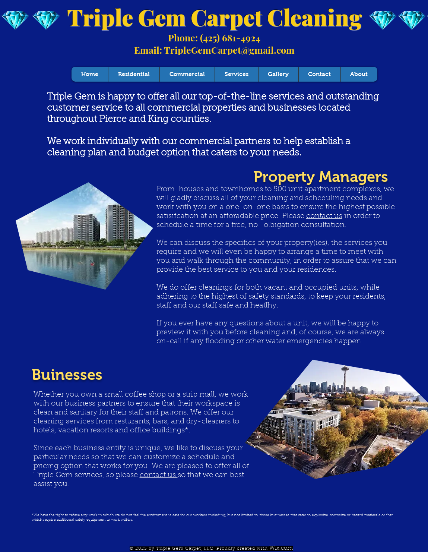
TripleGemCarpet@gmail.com (229, 50)
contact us (324, 216)
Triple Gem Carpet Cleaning (214, 17)
